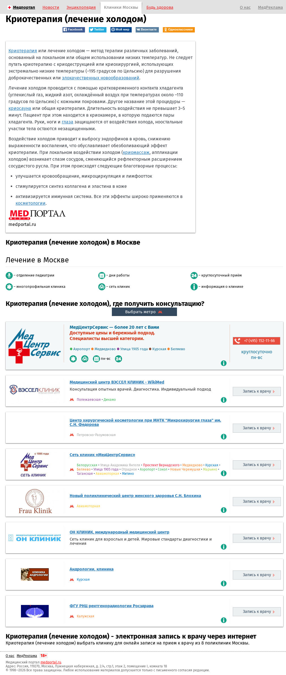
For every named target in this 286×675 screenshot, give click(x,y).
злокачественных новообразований (100, 77)
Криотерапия (22, 50)
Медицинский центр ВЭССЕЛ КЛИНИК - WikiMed (117, 382)
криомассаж (136, 152)
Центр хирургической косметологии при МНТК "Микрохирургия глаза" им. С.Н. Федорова (145, 422)
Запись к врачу (257, 391)
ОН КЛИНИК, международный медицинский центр (119, 532)
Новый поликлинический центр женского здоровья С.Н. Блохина (135, 495)
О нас (245, 7)
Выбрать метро (144, 311)
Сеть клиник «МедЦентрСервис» (102, 454)
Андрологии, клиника (92, 569)
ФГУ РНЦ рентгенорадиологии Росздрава (111, 605)
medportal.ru (50, 662)
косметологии (31, 203)
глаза (67, 122)
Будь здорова (159, 7)
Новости (50, 7)
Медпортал (24, 7)
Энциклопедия (81, 7)
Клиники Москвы (121, 7)
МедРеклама (270, 7)
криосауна (19, 108)
